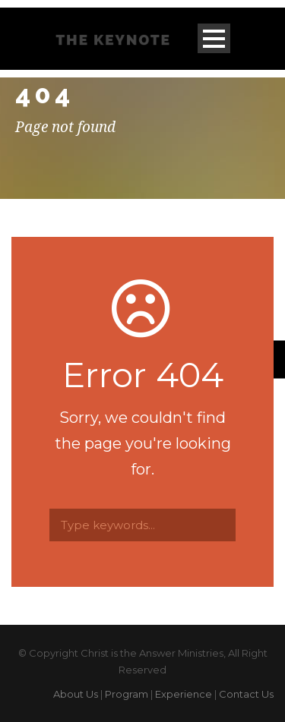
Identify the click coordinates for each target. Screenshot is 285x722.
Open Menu (214, 38)
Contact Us (246, 694)
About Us (75, 694)
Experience (183, 694)
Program (126, 694)
